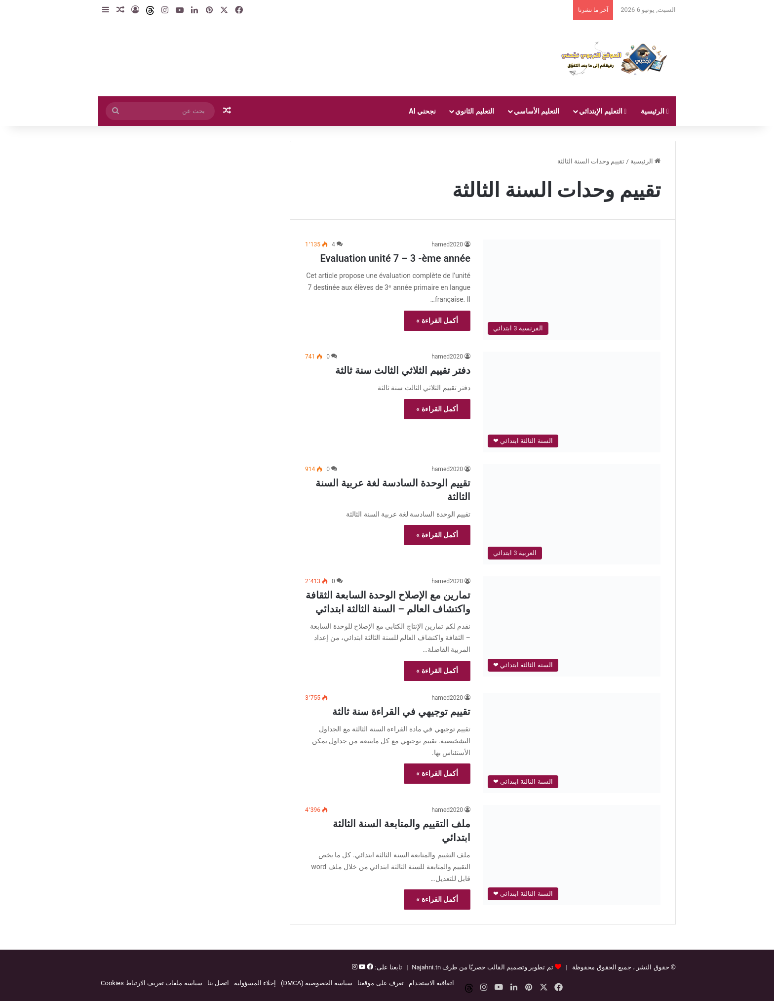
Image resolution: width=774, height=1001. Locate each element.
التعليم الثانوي (474, 111)
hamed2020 (447, 244)
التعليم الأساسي (536, 111)
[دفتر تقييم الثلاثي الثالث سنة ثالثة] (571, 402)
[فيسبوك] (369, 967)
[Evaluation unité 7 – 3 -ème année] (571, 290)
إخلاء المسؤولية (255, 983)
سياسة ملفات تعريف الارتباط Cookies (151, 983)
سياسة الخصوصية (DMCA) (316, 983)
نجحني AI (422, 111)
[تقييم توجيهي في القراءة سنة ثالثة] (571, 743)
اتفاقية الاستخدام (431, 983)
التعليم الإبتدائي (602, 111)
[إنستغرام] (354, 967)
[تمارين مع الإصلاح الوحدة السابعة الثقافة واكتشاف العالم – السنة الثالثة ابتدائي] (571, 626)
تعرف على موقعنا (380, 983)
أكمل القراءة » (437, 320)
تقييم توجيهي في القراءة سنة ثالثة (401, 712)
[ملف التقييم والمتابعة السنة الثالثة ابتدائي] (571, 855)
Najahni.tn (426, 967)
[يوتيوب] (361, 967)
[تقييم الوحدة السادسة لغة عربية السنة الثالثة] (571, 514)
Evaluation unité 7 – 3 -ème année (395, 258)
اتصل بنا (218, 983)
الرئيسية (655, 111)
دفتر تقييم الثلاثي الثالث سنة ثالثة (402, 370)
